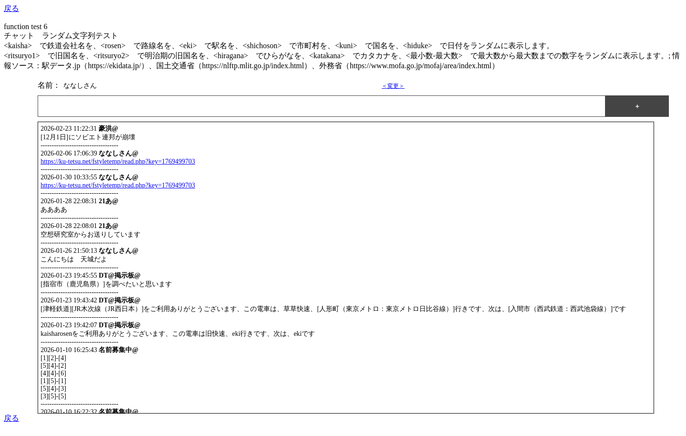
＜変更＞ (393, 86)
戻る (11, 8)
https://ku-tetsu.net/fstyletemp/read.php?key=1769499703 (117, 161)
